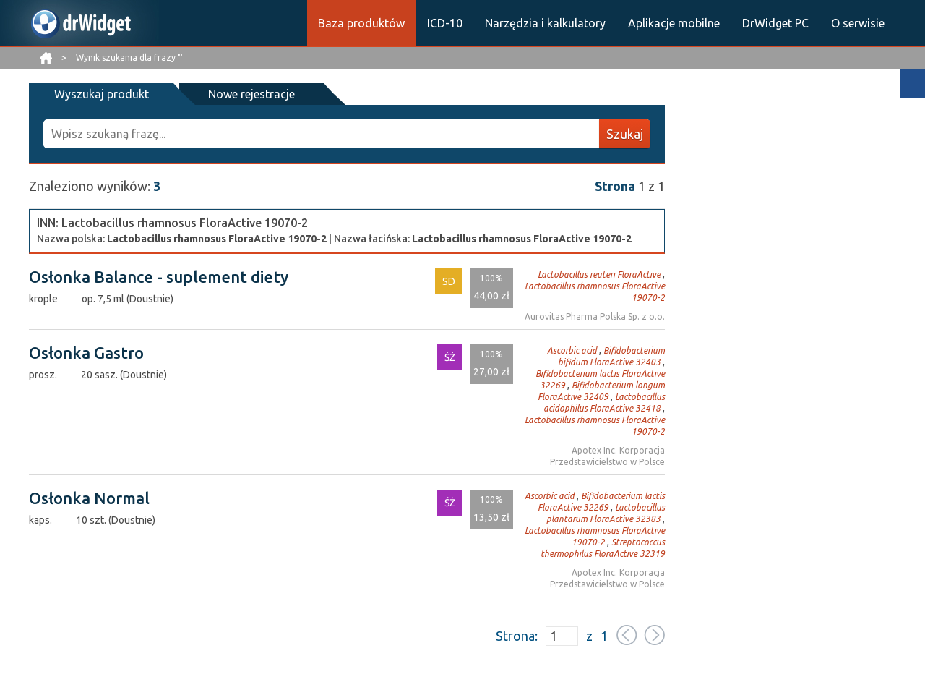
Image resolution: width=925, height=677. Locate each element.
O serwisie (858, 23)
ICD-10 (444, 23)
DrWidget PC (775, 23)
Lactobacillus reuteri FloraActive (599, 274)
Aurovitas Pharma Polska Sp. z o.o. (595, 316)
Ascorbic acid (572, 350)
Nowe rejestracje (251, 94)
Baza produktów (361, 23)
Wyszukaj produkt (101, 94)
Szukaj (624, 134)
